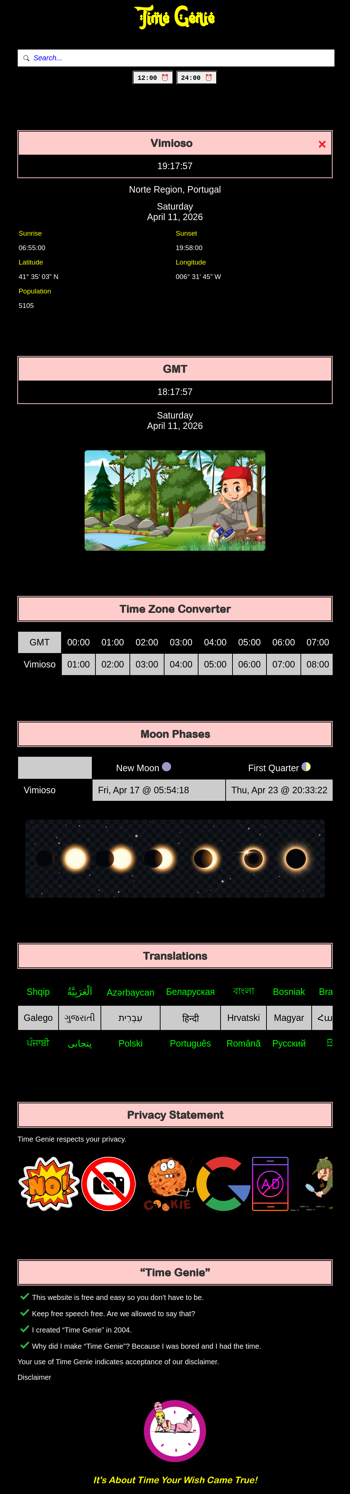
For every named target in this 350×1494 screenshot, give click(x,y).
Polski (131, 1043)
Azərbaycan (130, 992)
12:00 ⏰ (153, 78)
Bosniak (289, 992)
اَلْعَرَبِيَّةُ (79, 992)
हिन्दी (190, 1018)
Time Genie (175, 18)
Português (190, 1043)
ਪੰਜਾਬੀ (38, 1043)
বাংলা (243, 991)
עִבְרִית (130, 1018)
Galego (38, 1018)
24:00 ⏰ (197, 78)
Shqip (38, 992)
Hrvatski (243, 1018)
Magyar (289, 1018)
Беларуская (190, 992)
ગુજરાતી (79, 1018)
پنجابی (80, 1043)
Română (243, 1043)
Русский (289, 1043)
